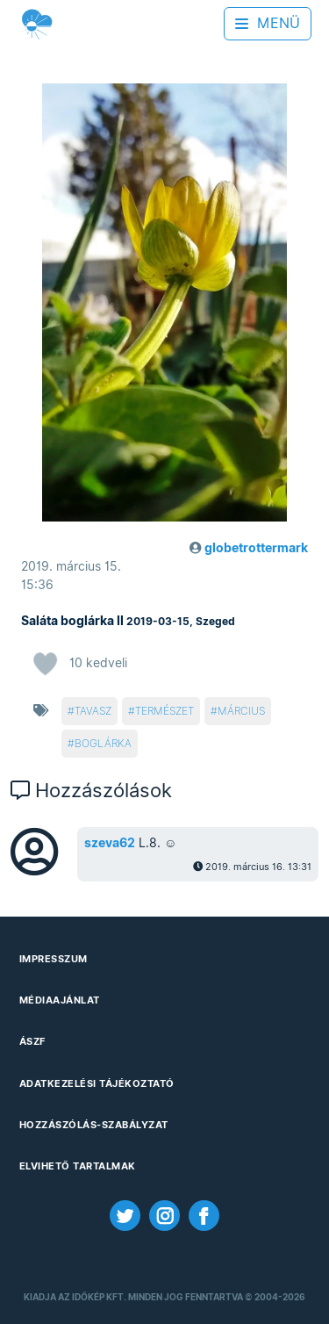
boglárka (103, 743)
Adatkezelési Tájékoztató (97, 1083)
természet (164, 710)
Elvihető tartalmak (77, 1166)
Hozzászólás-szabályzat (93, 1125)
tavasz (93, 710)
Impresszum (53, 959)
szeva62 (109, 843)
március (241, 710)
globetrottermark (256, 548)
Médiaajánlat (59, 1000)
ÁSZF (32, 1041)
